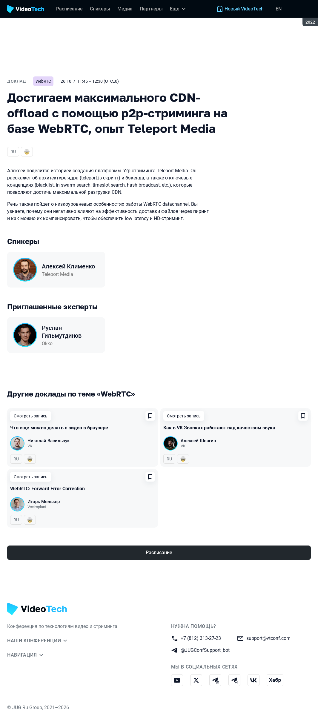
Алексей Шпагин (198, 440)
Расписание (159, 552)
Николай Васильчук (48, 440)
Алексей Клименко (68, 266)
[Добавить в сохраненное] (150, 416)
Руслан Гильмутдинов (62, 331)
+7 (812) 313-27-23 (201, 638)
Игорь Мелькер (43, 501)
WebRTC (43, 81)
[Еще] (178, 9)
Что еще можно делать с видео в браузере (59, 428)
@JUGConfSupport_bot (205, 650)
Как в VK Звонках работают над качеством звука (219, 428)
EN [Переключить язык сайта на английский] (279, 9)
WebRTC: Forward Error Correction (47, 488)
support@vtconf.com (268, 638)
